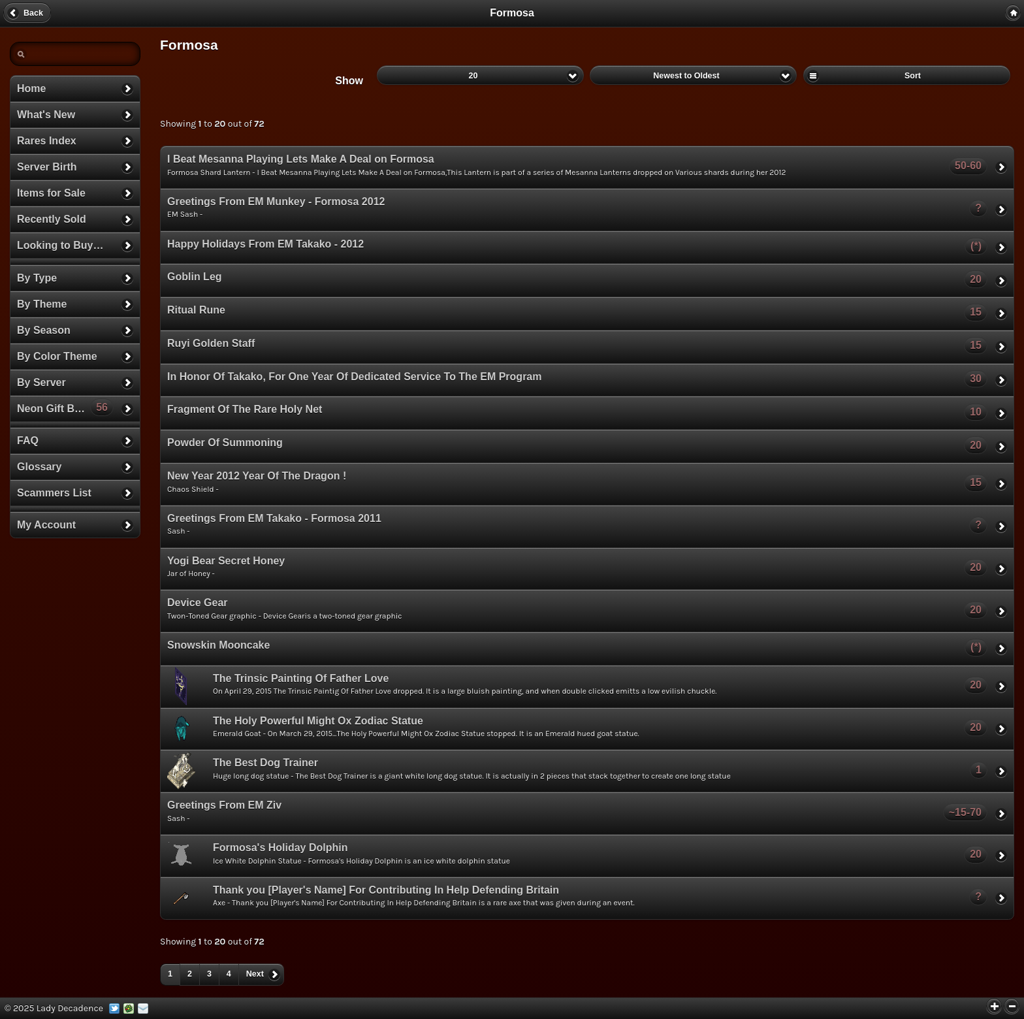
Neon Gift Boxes (65, 406)
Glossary (39, 466)
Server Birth (47, 166)
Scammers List (54, 492)
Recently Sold (51, 219)
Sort (907, 75)
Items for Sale (51, 193)
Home (31, 88)
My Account (46, 524)
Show (349, 80)
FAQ (28, 440)
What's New (46, 114)
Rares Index (46, 140)
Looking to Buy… (60, 245)
